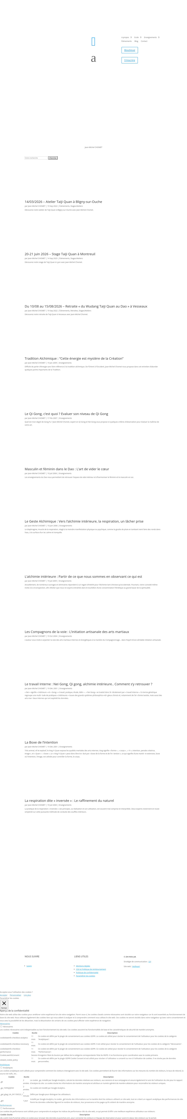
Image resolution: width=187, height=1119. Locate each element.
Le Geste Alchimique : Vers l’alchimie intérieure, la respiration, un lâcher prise (84, 521)
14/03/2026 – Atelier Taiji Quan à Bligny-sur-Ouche (63, 201)
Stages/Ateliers (77, 206)
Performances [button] (6, 1105)
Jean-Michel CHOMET (36, 206)
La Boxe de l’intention (41, 742)
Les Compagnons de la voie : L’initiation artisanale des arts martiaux (77, 631)
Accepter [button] (3, 995)
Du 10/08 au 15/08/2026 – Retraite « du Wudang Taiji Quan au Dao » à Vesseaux (86, 306)
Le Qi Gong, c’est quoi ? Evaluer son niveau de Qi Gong (66, 413)
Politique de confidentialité (87, 972)
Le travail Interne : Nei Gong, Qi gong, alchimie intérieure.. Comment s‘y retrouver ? (88, 684)
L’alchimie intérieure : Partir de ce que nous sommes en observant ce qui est (83, 576)
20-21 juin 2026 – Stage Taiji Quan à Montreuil (60, 254)
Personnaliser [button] (15, 995)
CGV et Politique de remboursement (91, 969)
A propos (125, 37)
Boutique (129, 50)
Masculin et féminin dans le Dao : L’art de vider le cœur (67, 469)
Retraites (74, 310)
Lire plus (27, 995)
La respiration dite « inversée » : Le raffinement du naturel (69, 800)
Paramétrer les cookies (85, 976)
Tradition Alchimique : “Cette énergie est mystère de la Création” (74, 358)
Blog (136, 41)
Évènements (127, 41)
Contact (144, 41)
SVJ (150, 961)
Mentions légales (83, 966)
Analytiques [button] (5, 1064)
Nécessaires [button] (5, 1023)
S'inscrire (129, 60)
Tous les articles (93, 824)
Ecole (136, 37)
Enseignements (150, 37)
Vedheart (136, 966)
